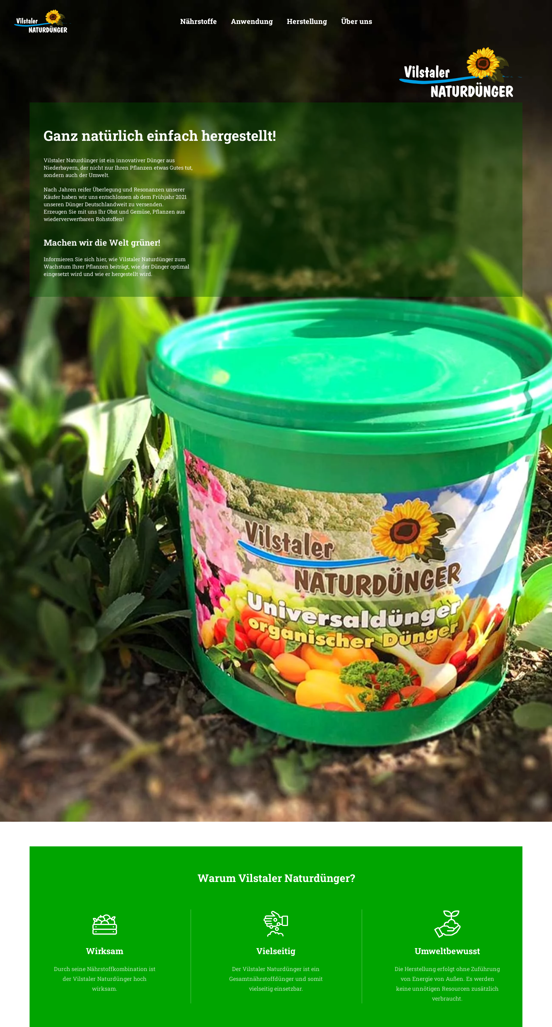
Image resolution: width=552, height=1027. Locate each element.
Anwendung (252, 21)
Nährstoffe (198, 21)
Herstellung (307, 21)
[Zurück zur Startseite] (42, 21)
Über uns (356, 21)
